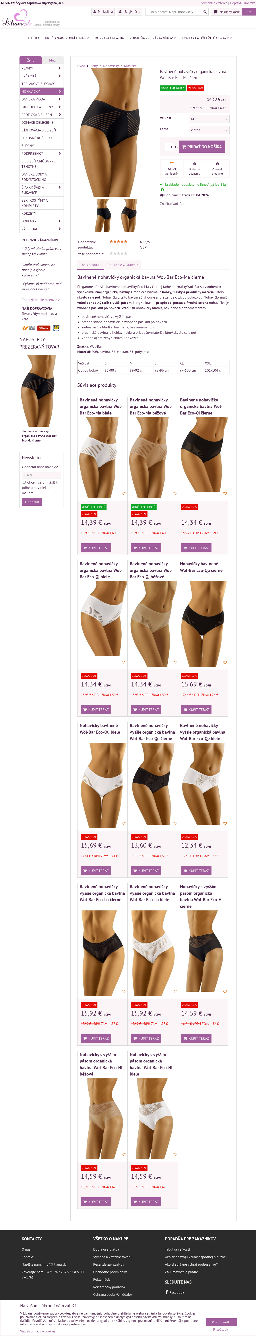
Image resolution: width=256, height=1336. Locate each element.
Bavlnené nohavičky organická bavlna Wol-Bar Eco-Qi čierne (201, 406)
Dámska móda (42, 99)
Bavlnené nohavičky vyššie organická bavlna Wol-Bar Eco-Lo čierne (102, 893)
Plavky (42, 68)
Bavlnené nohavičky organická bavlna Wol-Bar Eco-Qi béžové (151, 570)
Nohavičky (42, 91)
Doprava (236, 3)
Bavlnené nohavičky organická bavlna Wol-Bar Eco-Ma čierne (39, 435)
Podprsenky (42, 153)
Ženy (30, 60)
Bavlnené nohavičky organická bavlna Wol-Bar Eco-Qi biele (101, 570)
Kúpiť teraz (96, 548)
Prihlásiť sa (103, 11)
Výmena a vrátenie (214, 3)
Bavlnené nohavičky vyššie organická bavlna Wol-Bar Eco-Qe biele (202, 732)
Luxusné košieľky (37, 138)
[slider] (118, 241)
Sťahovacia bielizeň (38, 130)
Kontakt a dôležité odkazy (207, 38)
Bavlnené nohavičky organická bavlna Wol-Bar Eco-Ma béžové (151, 406)
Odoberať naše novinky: (40, 467)
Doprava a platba (109, 38)
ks (172, 147)
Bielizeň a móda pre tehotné (38, 164)
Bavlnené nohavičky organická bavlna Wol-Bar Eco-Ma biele (101, 406)
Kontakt (249, 3)
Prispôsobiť (220, 1330)
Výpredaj (42, 229)
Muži (52, 60)
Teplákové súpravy (38, 83)
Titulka (32, 38)
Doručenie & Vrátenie (122, 265)
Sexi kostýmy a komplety (34, 203)
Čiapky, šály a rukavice (42, 189)
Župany (27, 145)
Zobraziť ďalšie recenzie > (41, 299)
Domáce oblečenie (37, 122)
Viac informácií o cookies (37, 1331)
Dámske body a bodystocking (34, 177)
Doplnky (42, 221)
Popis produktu (90, 265)
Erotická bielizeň (42, 114)
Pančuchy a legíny (42, 107)
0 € (248, 12)
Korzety (28, 213)
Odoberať (32, 501)
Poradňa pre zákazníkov (153, 38)
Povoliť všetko (221, 1322)
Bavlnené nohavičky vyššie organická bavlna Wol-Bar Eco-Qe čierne (152, 732)
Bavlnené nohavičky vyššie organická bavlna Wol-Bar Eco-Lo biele (152, 893)
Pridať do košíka (202, 146)
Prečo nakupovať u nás (67, 38)
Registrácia (129, 11)
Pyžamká (42, 76)
